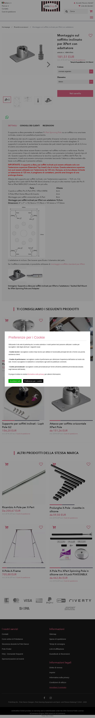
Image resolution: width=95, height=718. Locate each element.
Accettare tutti (15, 381)
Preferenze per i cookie (33, 381)
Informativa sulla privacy (35, 374)
